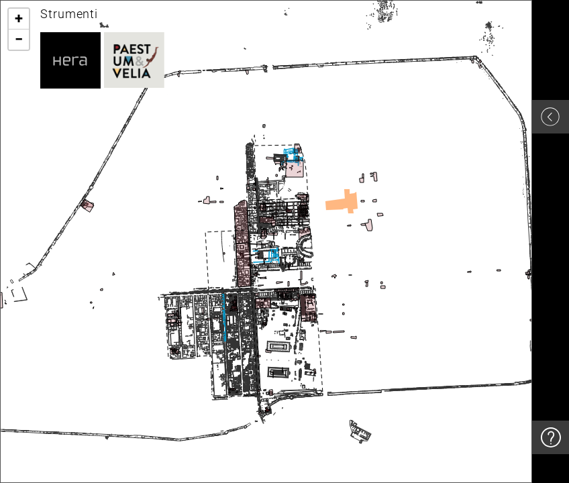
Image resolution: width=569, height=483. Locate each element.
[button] (19, 19)
